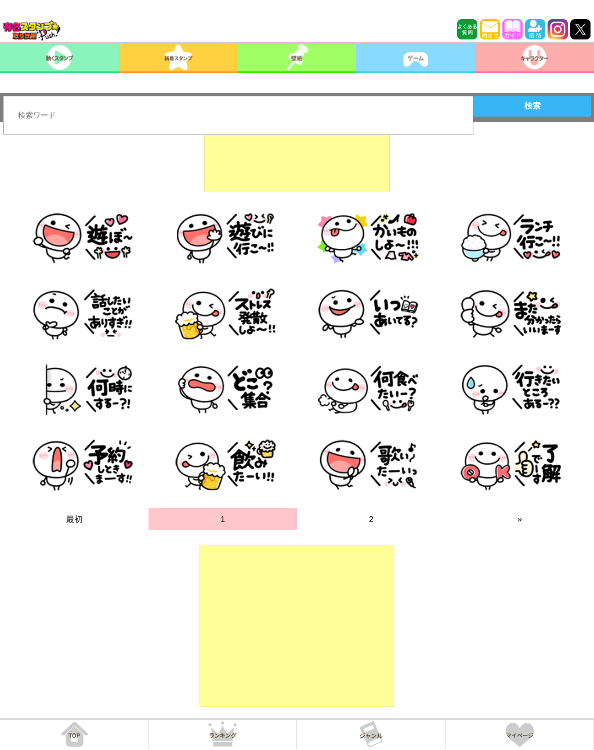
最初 (74, 519)
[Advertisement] (297, 162)
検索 (532, 105)
